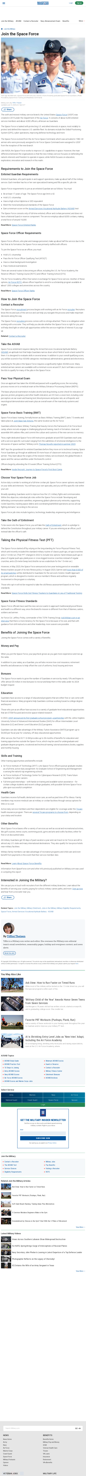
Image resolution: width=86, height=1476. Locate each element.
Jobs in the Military (49, 908)
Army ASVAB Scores (12, 1071)
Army (5, 1442)
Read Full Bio (9, 953)
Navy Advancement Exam (50, 21)
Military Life (49, 1473)
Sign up (79, 3)
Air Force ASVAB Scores (13, 1078)
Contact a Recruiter (31, 21)
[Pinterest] (13, 1473)
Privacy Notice (52, 1143)
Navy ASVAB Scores (11, 1074)
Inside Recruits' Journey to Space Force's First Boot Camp (37, 469)
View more (79, 1227)
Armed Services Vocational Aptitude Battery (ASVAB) (52, 208)
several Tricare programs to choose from (50, 812)
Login (71, 3)
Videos (5, 1465)
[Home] (2, 29)
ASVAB (18, 21)
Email (21, 1129)
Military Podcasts (9, 1459)
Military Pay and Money (51, 1442)
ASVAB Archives (52, 1078)
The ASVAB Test (10, 1165)
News (6, 1435)
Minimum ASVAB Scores (54, 1061)
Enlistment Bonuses (53, 1074)
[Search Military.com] (43, 1428)
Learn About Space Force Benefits (27, 863)
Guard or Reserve (52, 1064)
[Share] (22, 1473)
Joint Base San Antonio (23, 421)
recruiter (71, 309)
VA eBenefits (47, 1462)
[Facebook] (4, 1473)
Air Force (44, 118)
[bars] (3, 3)
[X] (8, 1473)
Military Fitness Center (54, 1071)
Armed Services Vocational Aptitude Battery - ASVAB (32, 912)
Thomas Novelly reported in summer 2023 (57, 444)
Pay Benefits (50, 1165)
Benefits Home (48, 1439)
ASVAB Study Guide (11, 1061)
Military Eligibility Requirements (69, 908)
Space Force (61, 114)
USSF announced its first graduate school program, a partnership (36, 718)
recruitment (21, 309)
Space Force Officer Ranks (23, 291)
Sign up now (77, 889)
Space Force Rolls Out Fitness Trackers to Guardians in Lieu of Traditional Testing (47, 593)
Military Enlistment (34, 908)
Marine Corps (8, 1451)
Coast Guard (7, 1454)
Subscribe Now (43, 1138)
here (77, 963)
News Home (7, 1439)
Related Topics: (7, 908)
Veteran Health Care (50, 1448)
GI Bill (45, 1445)
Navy (5, 1445)
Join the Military (7, 21)
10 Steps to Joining (11, 1068)
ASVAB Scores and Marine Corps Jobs (18, 1081)
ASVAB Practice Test (12, 1064)
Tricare (79, 809)
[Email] (17, 1473)
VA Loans (46, 1454)
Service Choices (10, 1168)
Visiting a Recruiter (53, 1168)
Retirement (47, 1459)
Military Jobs (50, 1162)
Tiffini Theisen (17, 103)
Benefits (65, 21)
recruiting (20, 321)
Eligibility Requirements (13, 1172)
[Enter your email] (43, 1133)
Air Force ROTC (15, 282)
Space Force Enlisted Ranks (24, 225)
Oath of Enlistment (53, 525)
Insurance (46, 1457)
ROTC (48, 1172)
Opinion (6, 1462)
